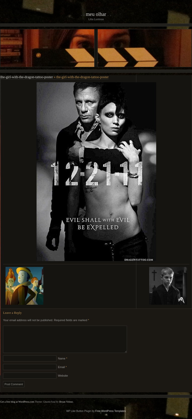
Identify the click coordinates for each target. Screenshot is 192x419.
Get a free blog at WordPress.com (17, 407)
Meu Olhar (96, 14)
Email (62, 373)
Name (62, 364)
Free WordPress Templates (110, 417)
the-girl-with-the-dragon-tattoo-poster (27, 77)
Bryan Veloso (66, 407)
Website (63, 381)
